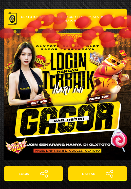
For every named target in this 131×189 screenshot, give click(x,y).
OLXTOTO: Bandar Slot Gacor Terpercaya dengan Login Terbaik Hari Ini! (65, 18)
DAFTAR (97, 174)
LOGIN (33, 174)
